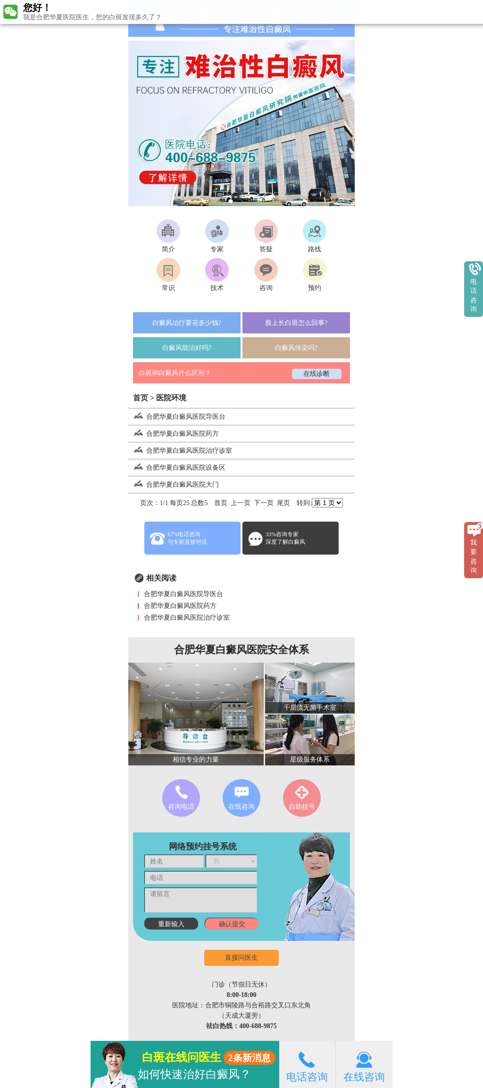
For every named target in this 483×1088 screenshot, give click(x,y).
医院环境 (171, 398)
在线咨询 (364, 1064)
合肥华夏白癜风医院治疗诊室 (180, 450)
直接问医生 (241, 957)
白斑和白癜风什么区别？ (175, 372)
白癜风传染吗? (296, 347)
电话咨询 (307, 1064)
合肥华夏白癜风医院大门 (173, 484)
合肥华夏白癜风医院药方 (173, 433)
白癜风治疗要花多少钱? (186, 322)
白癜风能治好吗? (186, 347)
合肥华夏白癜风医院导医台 (176, 416)
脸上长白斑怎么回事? (296, 322)
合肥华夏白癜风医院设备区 (176, 467)
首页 (140, 398)
